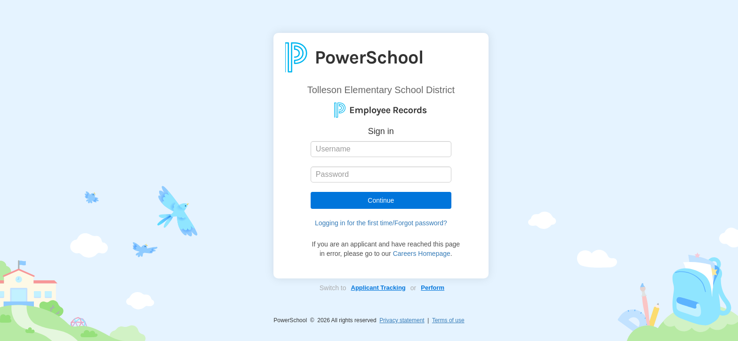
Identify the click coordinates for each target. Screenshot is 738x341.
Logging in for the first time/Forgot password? (381, 223)
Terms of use (448, 320)
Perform (432, 287)
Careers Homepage (421, 253)
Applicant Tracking (378, 287)
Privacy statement (401, 320)
